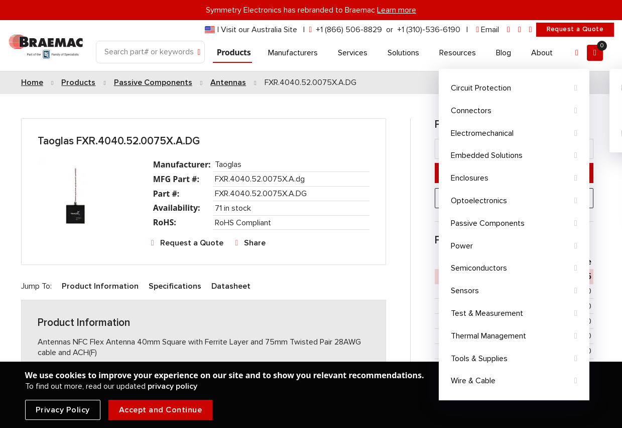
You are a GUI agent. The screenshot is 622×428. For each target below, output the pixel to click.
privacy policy (172, 386)
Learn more (396, 10)
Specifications (175, 286)
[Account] (577, 53)
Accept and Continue (160, 410)
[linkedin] (508, 30)
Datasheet (231, 286)
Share (255, 243)
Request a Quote (575, 29)
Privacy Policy (63, 410)
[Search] (150, 52)
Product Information (100, 286)
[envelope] (487, 30)
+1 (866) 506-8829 (349, 30)
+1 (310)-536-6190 (428, 30)
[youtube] (530, 30)
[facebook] (519, 30)
